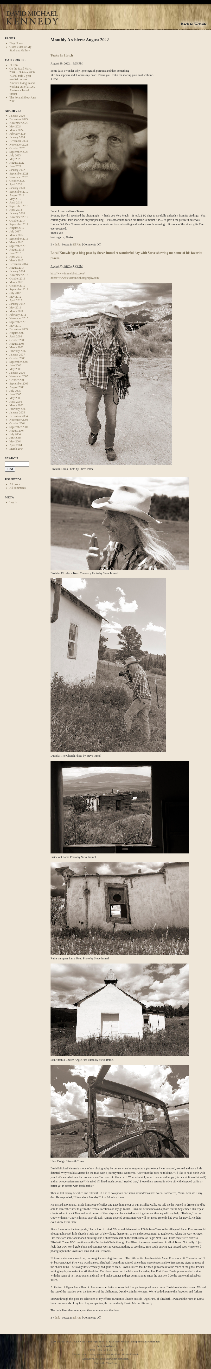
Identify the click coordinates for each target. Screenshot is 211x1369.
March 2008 (16, 347)
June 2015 (15, 253)
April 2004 (15, 445)
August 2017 (16, 228)
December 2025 (18, 119)
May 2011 (15, 307)
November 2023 (18, 144)
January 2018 (17, 213)
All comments (17, 487)
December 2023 (18, 141)
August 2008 (16, 343)
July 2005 (15, 390)
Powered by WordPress (105, 1363)
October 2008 (17, 340)
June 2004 (15, 438)
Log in (13, 502)
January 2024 (17, 137)
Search (11, 458)
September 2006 (18, 361)
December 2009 (18, 329)
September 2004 (18, 427)
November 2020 (18, 177)
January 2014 (17, 271)
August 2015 (16, 249)
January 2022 (17, 170)
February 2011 (17, 314)
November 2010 (18, 318)
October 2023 (17, 148)
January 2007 (17, 354)
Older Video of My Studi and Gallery (20, 48)
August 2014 (16, 267)
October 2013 (17, 278)
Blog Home (16, 43)
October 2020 (17, 180)
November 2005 (18, 376)
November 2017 (18, 217)
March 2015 (16, 260)
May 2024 (15, 126)
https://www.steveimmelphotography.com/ (75, 277)
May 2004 (15, 441)
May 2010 (15, 325)
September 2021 (18, 173)
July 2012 (15, 293)
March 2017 (16, 235)
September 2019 (18, 191)
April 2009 (15, 336)
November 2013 (18, 275)
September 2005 (18, 383)
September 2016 (18, 238)
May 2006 (15, 369)
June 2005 (15, 394)
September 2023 (18, 152)
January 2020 (17, 188)
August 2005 (16, 387)
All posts (14, 484)
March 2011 (16, 311)
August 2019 (16, 195)
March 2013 (16, 282)
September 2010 (18, 322)
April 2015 (15, 256)
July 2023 (15, 155)
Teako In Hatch (62, 55)
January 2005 (17, 412)
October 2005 (17, 380)
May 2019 (15, 199)
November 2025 (18, 123)
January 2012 (17, 304)
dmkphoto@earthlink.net (145, 1341)
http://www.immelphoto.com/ (68, 273)
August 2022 (16, 162)
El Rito (13, 65)
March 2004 (16, 448)
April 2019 (15, 202)
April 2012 (15, 300)
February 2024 (17, 133)
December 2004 (18, 416)
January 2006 (17, 372)
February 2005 (17, 409)
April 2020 (15, 184)
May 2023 (15, 159)
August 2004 (16, 430)
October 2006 (17, 358)
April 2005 (15, 401)
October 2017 (17, 220)
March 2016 (16, 242)
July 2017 (15, 231)
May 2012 (15, 296)
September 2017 (18, 224)
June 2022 (15, 166)
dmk (57, 244)
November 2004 (18, 419)
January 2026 (17, 115)
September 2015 (18, 246)
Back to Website (105, 1345)
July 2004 (15, 434)
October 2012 (17, 285)
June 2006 (15, 365)
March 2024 (16, 130)
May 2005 (15, 398)
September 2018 (18, 206)
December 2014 (18, 264)
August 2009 (16, 333)
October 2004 (17, 423)
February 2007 (17, 351)
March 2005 (16, 405)
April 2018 (15, 209)
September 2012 (18, 289)
